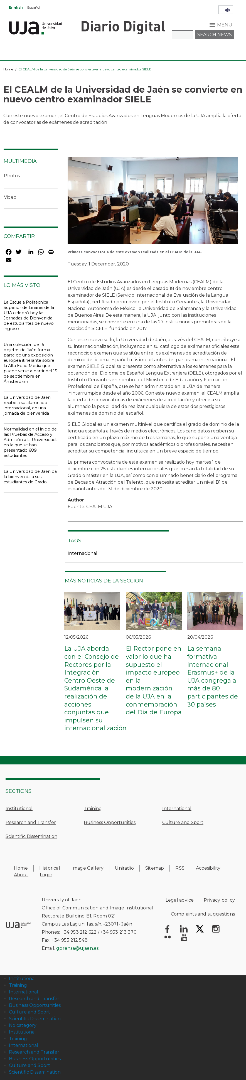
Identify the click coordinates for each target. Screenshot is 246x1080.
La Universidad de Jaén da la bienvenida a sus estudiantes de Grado (30, 476)
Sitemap (154, 868)
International (176, 808)
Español (33, 7)
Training (93, 808)
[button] (153, 202)
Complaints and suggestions (203, 914)
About (21, 874)
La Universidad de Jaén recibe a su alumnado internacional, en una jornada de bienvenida (27, 405)
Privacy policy (219, 900)
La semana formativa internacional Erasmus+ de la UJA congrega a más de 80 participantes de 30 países (212, 676)
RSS (179, 868)
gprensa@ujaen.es (77, 948)
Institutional (19, 808)
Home (8, 69)
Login (46, 874)
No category (22, 1025)
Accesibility (208, 868)
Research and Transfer (31, 822)
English (16, 7)
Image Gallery (88, 868)
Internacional (82, 553)
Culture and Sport (182, 822)
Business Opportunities (110, 822)
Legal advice (180, 900)
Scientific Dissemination (31, 836)
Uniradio (124, 868)
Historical (49, 868)
